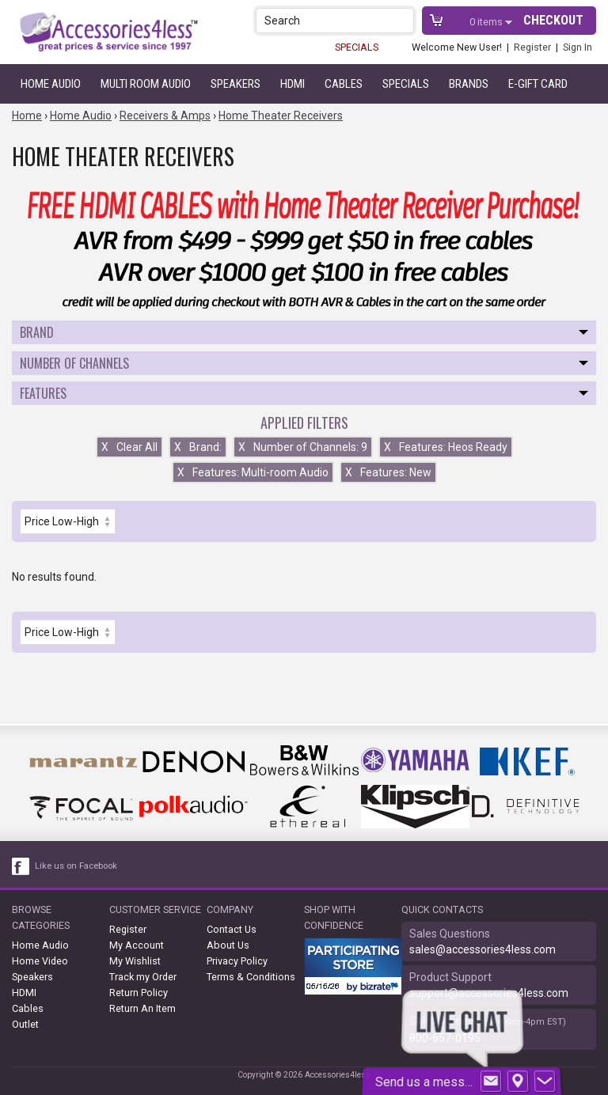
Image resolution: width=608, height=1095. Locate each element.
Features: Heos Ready (445, 447)
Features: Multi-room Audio (253, 472)
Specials (405, 84)
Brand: (198, 447)
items (487, 22)
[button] (403, 20)
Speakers (235, 84)
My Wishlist (135, 961)
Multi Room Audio (146, 84)
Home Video (40, 961)
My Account (136, 945)
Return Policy (138, 992)
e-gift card (538, 84)
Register (532, 47)
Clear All (129, 447)
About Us (228, 945)
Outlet (25, 1024)
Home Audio (51, 84)
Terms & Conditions (251, 977)
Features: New (388, 472)
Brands (468, 84)
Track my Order (143, 977)
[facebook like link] (21, 866)
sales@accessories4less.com (482, 949)
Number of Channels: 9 (302, 447)
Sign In (577, 47)
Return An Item (142, 1008)
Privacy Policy (237, 961)
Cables (344, 84)
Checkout (553, 20)
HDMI (292, 84)
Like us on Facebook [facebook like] (76, 866)
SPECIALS (356, 47)
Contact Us (231, 929)
